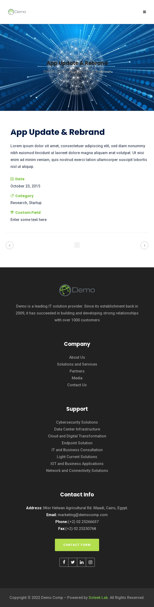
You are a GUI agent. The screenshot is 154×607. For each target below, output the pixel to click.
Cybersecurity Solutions (77, 422)
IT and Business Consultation (77, 450)
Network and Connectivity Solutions (77, 470)
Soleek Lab (98, 597)
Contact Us (77, 385)
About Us (77, 357)
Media (77, 378)
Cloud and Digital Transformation (77, 436)
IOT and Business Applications (77, 463)
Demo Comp (54, 71)
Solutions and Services (77, 364)
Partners (77, 371)
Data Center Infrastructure (77, 429)
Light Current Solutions (77, 457)
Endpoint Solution (77, 443)
